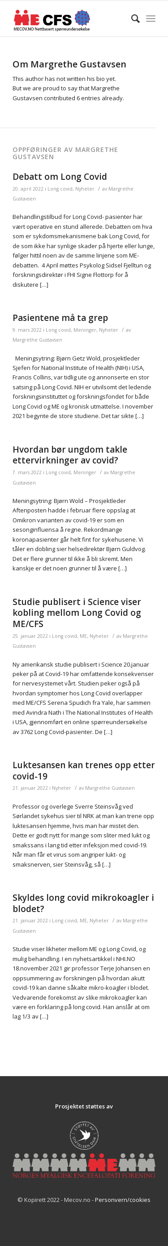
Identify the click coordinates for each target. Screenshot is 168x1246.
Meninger (84, 330)
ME (83, 636)
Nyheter (85, 189)
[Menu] (150, 18)
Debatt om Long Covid (60, 176)
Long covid (60, 189)
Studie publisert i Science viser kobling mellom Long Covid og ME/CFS (77, 613)
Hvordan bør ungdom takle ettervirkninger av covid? (70, 455)
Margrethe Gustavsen (37, 340)
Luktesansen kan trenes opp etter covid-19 (84, 770)
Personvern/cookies (123, 1200)
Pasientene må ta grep (60, 318)
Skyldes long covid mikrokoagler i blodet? (83, 903)
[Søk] (131, 18)
